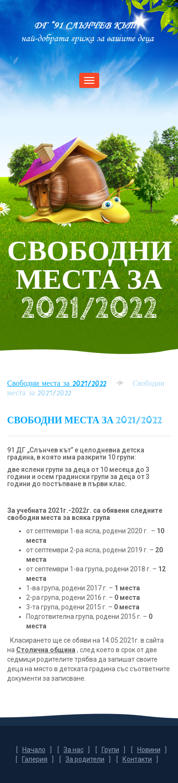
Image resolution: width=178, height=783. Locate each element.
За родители (85, 759)
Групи (110, 750)
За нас (74, 750)
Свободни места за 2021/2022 (56, 383)
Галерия (34, 759)
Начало (34, 750)
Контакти (137, 759)
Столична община (45, 650)
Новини (148, 750)
